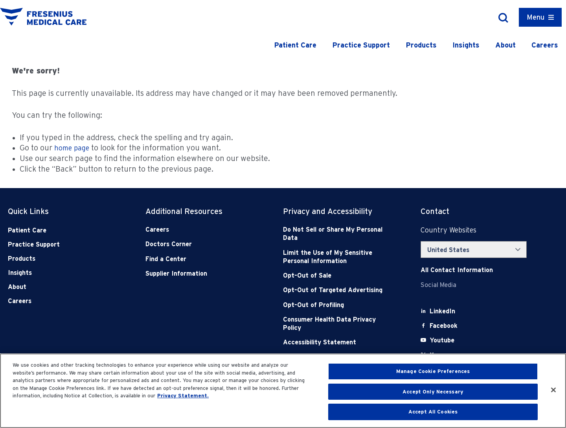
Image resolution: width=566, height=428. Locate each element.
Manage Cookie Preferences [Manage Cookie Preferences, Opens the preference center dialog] (433, 371)
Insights (466, 45)
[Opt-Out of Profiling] (338, 305)
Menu (535, 17)
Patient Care (295, 45)
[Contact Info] (457, 270)
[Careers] (200, 229)
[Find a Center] (200, 259)
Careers (544, 45)
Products (421, 45)
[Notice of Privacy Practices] (338, 257)
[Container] (540, 17)
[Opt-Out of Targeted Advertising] (338, 290)
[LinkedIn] (442, 311)
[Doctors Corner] (200, 244)
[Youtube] (442, 340)
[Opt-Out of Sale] (338, 275)
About (505, 45)
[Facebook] (444, 326)
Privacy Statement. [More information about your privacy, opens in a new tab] (183, 396)
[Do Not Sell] (338, 233)
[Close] (553, 390)
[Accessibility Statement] (338, 342)
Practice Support (361, 45)
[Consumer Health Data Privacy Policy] (338, 323)
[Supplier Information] (200, 273)
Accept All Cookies (433, 412)
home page (71, 148)
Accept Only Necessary (432, 392)
